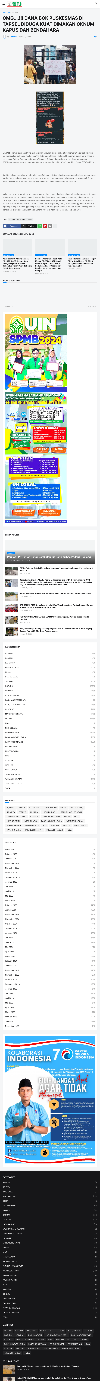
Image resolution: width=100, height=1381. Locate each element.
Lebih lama (91, 306)
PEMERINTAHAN (50, 751)
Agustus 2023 (50, 989)
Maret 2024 (50, 956)
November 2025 (50, 868)
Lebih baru (8, 306)
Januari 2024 (50, 965)
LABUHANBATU (50, 695)
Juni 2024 (50, 942)
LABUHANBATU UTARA (50, 704)
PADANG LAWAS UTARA (50, 737)
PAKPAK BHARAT (50, 746)
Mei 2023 (50, 1003)
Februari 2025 (50, 905)
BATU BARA (50, 663)
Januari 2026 (50, 858)
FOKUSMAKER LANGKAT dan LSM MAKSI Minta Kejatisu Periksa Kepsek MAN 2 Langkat (54, 618)
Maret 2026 (50, 849)
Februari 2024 (50, 961)
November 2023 (50, 975)
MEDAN (15, 13)
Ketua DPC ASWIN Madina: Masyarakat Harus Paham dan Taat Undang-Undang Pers (54, 1378)
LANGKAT (50, 709)
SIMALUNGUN (50, 769)
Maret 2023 (50, 1012)
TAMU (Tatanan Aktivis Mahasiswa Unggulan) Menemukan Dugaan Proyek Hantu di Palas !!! (56, 569)
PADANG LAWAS (50, 732)
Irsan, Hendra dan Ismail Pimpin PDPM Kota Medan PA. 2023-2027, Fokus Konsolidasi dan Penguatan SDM (82, 262)
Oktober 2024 (50, 924)
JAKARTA (50, 681)
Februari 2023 (50, 1016)
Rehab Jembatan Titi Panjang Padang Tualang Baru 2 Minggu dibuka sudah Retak (55, 593)
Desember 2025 (50, 863)
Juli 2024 (50, 937)
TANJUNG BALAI (50, 774)
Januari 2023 (50, 1021)
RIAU (50, 755)
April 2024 (50, 951)
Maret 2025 (50, 900)
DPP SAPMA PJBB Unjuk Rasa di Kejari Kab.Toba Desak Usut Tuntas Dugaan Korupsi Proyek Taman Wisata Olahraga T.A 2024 (56, 606)
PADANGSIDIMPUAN (50, 742)
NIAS (50, 723)
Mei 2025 (50, 896)
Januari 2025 (50, 910)
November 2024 (50, 919)
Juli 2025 (50, 886)
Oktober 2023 (50, 979)
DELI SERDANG (50, 676)
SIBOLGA (50, 765)
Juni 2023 (50, 998)
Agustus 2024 (50, 933)
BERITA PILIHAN (50, 667)
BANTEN (50, 658)
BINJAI (50, 672)
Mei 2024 (50, 947)
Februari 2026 (50, 854)
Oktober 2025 (50, 872)
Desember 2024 (50, 914)
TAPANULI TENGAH (50, 783)
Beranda (6, 13)
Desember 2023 (50, 970)
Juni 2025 (50, 891)
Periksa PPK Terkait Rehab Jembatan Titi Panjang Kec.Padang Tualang (48, 1366)
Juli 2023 (50, 993)
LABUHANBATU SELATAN (50, 700)
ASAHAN (50, 653)
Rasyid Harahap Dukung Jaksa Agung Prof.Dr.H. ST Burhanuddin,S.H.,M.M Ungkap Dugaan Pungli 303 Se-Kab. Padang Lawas (56, 629)
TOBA (50, 788)
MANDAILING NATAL (50, 714)
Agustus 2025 (50, 882)
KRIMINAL (50, 690)
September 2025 (50, 877)
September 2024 (50, 928)
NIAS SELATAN (50, 728)
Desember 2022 (50, 1026)
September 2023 (50, 984)
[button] (3, 4)
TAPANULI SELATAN (24, 219)
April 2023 (50, 1007)
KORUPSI (50, 686)
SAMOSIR (50, 760)
